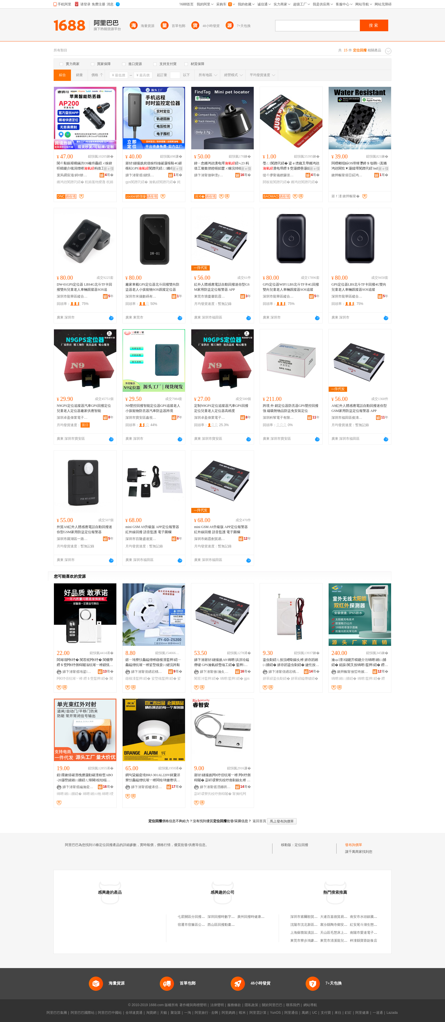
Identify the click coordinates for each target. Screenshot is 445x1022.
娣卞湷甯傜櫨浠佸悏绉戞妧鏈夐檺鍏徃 (146, 787)
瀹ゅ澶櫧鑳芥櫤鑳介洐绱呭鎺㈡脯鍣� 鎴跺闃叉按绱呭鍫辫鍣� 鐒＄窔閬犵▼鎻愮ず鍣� (358, 662)
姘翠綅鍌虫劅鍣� (276, 678)
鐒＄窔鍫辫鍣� (95, 678)
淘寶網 (151, 1013)
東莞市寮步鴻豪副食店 (307, 941)
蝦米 (242, 1013)
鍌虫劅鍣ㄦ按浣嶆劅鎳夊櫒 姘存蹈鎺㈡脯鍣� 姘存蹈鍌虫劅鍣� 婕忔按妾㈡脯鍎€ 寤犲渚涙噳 (291, 662)
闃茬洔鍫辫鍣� (206, 678)
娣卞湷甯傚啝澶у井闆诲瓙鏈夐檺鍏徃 (209, 175)
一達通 (378, 1013)
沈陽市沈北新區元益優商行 (310, 925)
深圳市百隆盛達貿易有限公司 (141, 539)
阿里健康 (362, 1013)
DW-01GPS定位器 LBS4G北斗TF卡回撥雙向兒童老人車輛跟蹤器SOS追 (84, 287)
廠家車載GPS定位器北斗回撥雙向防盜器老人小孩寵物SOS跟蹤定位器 (152, 287)
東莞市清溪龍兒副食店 (337, 941)
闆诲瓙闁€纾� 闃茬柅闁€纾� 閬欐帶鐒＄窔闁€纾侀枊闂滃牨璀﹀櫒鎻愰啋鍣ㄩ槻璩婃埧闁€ (85, 662)
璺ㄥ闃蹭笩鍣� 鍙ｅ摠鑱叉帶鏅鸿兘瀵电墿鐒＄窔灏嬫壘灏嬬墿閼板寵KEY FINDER (291, 166)
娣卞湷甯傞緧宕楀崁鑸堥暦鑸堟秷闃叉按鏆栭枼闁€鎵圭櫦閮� (146, 672)
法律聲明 (217, 1005)
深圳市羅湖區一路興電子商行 (72, 539)
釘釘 (348, 1013)
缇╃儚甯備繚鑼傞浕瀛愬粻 (278, 175)
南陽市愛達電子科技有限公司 (372, 933)
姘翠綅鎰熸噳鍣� (304, 678)
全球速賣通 (133, 1013)
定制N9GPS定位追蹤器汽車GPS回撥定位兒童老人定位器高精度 (221, 408)
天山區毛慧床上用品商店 (339, 933)
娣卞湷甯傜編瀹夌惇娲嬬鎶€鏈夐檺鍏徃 (78, 787)
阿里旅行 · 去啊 (206, 1013)
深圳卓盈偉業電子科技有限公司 (72, 418)
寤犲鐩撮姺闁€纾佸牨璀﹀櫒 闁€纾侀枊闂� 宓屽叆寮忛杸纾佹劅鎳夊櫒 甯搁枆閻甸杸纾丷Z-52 (222, 778)
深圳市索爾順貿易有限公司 (310, 917)
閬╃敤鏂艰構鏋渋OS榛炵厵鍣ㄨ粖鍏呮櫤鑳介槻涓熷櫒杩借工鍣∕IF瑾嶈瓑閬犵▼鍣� (84, 166)
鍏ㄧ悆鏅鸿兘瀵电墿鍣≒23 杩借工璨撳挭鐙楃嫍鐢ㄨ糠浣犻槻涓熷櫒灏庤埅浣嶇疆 (221, 166)
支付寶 (326, 1013)
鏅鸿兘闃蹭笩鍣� (70, 182)
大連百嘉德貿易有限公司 (339, 917)
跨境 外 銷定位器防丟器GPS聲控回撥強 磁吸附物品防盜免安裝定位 (290, 408)
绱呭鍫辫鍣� (231, 678)
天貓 (163, 1013)
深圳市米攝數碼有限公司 (141, 296)
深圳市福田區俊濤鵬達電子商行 (347, 418)
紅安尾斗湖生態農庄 (365, 925)
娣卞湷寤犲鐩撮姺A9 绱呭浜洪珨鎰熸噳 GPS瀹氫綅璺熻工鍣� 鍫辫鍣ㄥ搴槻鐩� (221, 662)
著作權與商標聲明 (193, 1005)
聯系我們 (293, 1005)
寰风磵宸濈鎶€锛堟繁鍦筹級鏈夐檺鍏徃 (72, 175)
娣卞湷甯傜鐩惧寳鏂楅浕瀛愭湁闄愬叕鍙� (141, 175)
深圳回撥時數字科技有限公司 (229, 917)
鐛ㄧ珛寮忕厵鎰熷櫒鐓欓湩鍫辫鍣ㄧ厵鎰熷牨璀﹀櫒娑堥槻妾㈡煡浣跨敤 (153, 662)
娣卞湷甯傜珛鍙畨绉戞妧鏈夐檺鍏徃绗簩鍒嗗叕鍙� (78, 672)
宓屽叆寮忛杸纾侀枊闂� (213, 794)
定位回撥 (301, 845)
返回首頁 (259, 821)
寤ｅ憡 (109, 169)
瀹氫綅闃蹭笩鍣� (162, 182)
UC (314, 1013)
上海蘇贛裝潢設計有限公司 (310, 933)
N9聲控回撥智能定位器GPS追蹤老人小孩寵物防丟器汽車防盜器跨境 (152, 408)
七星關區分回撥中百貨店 (196, 917)
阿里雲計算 (257, 1013)
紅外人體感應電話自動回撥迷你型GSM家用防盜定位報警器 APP (221, 287)
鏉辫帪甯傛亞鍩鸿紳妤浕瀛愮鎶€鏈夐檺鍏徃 (347, 175)
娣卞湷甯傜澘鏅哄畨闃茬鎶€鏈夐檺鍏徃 (215, 787)
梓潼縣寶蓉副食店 (363, 941)
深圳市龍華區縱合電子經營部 (72, 296)
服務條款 (234, 1005)
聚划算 (176, 1013)
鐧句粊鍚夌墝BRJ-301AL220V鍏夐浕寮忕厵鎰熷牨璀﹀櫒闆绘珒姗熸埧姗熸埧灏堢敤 (152, 778)
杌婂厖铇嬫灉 (95, 182)
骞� (109, 175)
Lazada (392, 1013)
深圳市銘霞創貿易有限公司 (209, 539)
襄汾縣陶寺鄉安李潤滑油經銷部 (344, 925)
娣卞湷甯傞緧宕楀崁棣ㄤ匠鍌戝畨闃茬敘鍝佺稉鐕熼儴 (284, 672)
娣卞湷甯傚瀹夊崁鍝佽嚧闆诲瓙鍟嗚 (215, 672)
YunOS (275, 1013)
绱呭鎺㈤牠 (92, 794)
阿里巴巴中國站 (110, 1013)
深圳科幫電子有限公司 (278, 418)
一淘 (187, 1013)
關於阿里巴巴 (272, 1005)
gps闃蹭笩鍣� (136, 182)
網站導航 (310, 1005)
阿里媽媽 (228, 1013)
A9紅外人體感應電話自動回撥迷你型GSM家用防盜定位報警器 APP (359, 408)
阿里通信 (291, 1013)
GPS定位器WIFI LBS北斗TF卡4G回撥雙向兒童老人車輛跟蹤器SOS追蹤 (291, 287)
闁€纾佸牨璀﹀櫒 (70, 678)
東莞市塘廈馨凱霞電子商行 (209, 296)
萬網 (305, 1013)
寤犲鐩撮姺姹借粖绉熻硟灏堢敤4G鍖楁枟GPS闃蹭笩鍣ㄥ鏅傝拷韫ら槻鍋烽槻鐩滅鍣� (153, 166)
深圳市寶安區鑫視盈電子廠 (141, 418)
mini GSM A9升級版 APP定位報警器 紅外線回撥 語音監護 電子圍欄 (152, 529)
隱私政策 (251, 1005)
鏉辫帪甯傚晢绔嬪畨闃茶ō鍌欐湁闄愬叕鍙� (352, 672)
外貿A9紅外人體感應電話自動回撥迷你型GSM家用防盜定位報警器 (84, 529)
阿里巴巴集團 (57, 1013)
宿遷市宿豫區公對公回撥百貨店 (201, 925)
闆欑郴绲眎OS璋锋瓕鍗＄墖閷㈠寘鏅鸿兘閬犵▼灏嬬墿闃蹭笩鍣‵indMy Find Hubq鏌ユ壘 (359, 166)
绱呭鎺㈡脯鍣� (343, 678)
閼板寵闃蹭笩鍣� (276, 182)
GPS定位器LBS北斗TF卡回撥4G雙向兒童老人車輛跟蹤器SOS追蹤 (358, 287)
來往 (338, 1013)
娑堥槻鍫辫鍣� (164, 678)
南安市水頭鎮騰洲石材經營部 (372, 917)
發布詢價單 (353, 845)
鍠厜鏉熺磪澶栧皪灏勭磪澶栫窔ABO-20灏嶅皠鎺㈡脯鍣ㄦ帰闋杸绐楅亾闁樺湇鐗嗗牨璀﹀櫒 (85, 778)
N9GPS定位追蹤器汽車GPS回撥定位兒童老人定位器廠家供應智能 (84, 408)
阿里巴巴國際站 (83, 1013)
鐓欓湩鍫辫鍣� (137, 678)
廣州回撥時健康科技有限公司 (259, 917)
